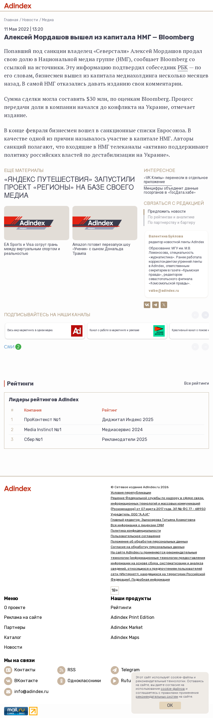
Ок (170, 705)
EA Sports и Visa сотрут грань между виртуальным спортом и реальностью (32, 249)
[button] (205, 315)
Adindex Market (127, 627)
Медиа (48, 20)
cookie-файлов (173, 689)
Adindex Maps (125, 637)
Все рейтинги (196, 383)
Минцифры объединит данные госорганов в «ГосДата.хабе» (171, 191)
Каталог (12, 637)
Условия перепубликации (131, 492)
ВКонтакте (26, 680)
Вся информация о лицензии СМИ (137, 525)
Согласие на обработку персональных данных (148, 547)
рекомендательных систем (157, 696)
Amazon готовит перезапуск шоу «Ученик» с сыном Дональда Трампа (101, 249)
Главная (11, 20)
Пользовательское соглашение (135, 536)
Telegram (130, 669)
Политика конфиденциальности (136, 530)
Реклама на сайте (23, 617)
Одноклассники (84, 680)
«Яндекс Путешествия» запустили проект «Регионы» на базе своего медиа (69, 188)
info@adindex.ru (31, 691)
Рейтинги (121, 607)
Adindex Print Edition (132, 617)
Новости (30, 20)
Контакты (24, 669)
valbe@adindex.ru (164, 291)
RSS (72, 669)
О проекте (14, 607)
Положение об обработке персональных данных (149, 541)
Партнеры (14, 627)
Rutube (128, 680)
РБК (183, 67)
